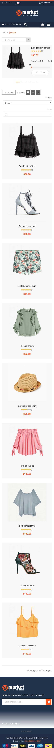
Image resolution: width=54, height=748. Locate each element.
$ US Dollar (8, 3)
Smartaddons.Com (33, 739)
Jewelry (12, 32)
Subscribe (48, 700)
